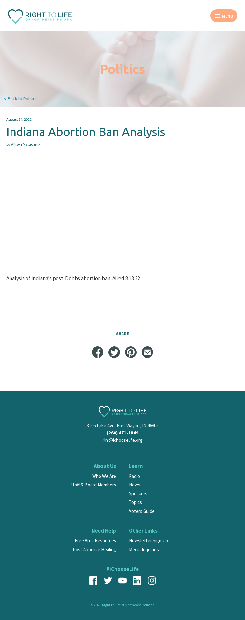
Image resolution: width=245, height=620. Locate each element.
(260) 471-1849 (122, 433)
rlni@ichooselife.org (123, 440)
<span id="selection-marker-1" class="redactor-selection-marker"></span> (122, 226)
